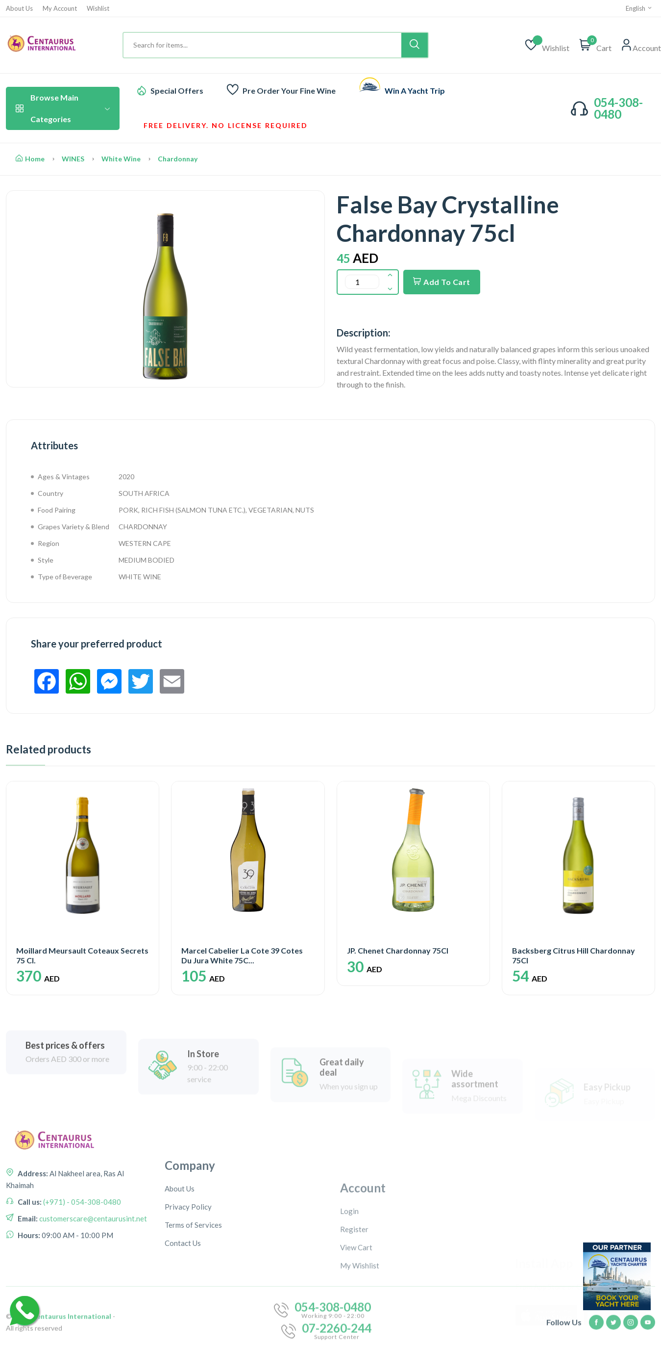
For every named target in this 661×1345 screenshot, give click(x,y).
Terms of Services (193, 1302)
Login (349, 1285)
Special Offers (176, 90)
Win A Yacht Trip (415, 90)
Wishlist (98, 8)
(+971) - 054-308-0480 (81, 1251)
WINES (73, 159)
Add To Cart (441, 281)
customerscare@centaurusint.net (92, 1268)
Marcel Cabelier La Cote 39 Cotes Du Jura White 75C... (242, 955)
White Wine (121, 159)
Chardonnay (177, 159)
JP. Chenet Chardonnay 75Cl (397, 950)
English (639, 8)
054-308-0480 (618, 108)
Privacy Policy (188, 1284)
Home (30, 159)
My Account (60, 8)
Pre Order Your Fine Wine (289, 90)
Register (354, 1303)
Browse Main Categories (63, 108)
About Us (19, 8)
